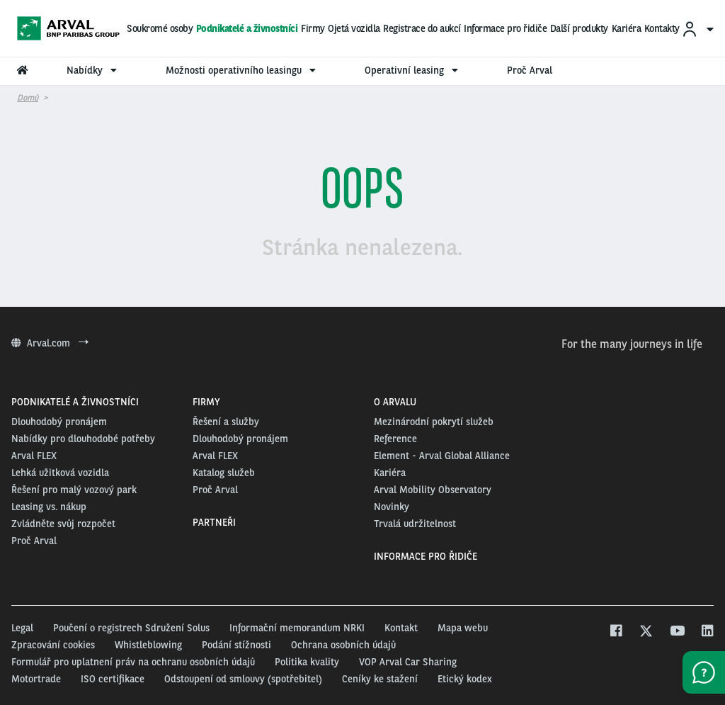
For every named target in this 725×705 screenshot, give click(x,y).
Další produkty (579, 28)
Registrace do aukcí (422, 28)
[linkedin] (707, 632)
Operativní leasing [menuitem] (413, 70)
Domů (27, 98)
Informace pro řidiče (505, 28)
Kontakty (662, 28)
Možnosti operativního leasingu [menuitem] (242, 70)
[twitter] (646, 632)
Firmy (313, 28)
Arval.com (50, 343)
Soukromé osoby (160, 28)
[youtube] (676, 632)
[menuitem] (697, 29)
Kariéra (626, 28)
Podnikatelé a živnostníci (247, 28)
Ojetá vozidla (354, 28)
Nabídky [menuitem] (93, 70)
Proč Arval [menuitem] (529, 70)
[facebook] (615, 632)
